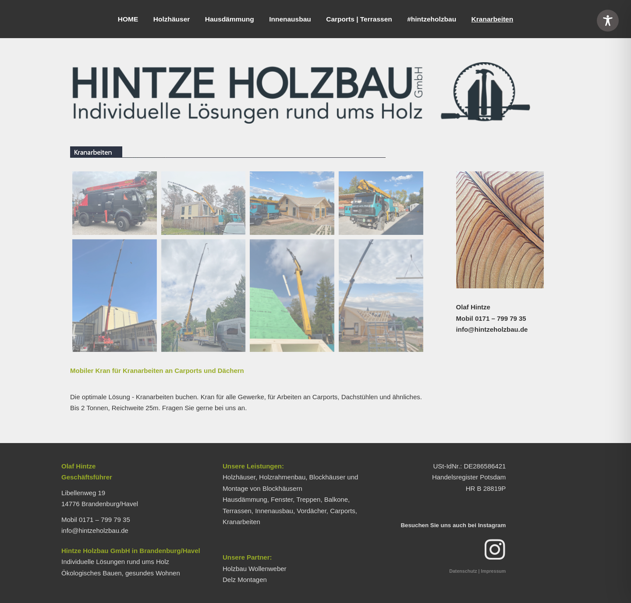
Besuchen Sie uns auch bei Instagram (453, 525)
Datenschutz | (464, 571)
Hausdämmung (229, 19)
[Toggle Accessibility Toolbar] (608, 20)
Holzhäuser (171, 19)
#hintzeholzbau (431, 19)
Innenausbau (290, 19)
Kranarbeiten (492, 19)
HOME (128, 19)
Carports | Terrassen (359, 19)
